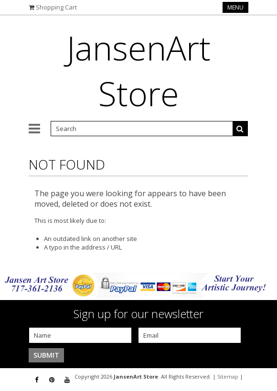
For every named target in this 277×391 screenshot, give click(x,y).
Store (139, 70)
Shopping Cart (56, 7)
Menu (235, 7)
